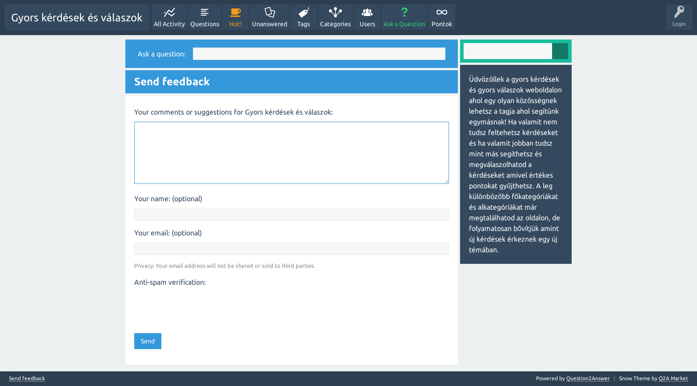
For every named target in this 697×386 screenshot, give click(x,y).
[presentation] (201, 307)
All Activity (169, 24)
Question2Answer (588, 378)
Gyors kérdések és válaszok (77, 18)
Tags (303, 24)
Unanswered (269, 24)
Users (367, 24)
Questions (204, 24)
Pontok (442, 24)
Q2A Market (673, 378)
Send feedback (27, 378)
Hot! (235, 24)
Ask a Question (404, 24)
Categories (335, 24)
